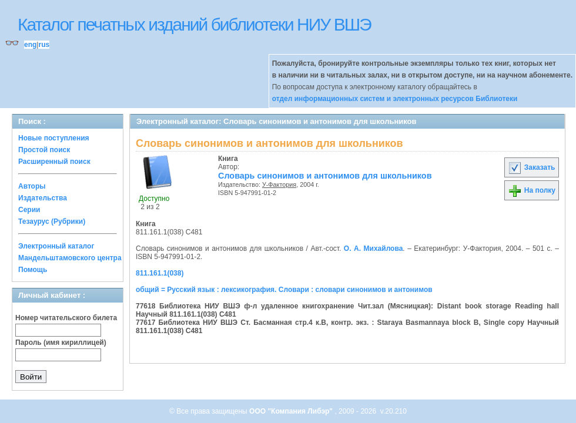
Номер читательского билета (66, 318)
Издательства (42, 198)
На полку (531, 190)
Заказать (531, 167)
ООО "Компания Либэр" (291, 411)
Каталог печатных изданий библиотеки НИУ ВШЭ (194, 24)
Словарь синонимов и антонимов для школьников (325, 175)
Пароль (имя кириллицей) (60, 342)
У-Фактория (279, 184)
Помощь (32, 270)
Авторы (32, 186)
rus (43, 45)
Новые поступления (53, 138)
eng (30, 45)
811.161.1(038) (159, 273)
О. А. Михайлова (373, 248)
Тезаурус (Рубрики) (51, 221)
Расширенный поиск (54, 161)
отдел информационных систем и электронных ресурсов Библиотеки (395, 99)
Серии (29, 210)
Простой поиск (44, 150)
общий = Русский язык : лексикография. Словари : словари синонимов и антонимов (284, 290)
